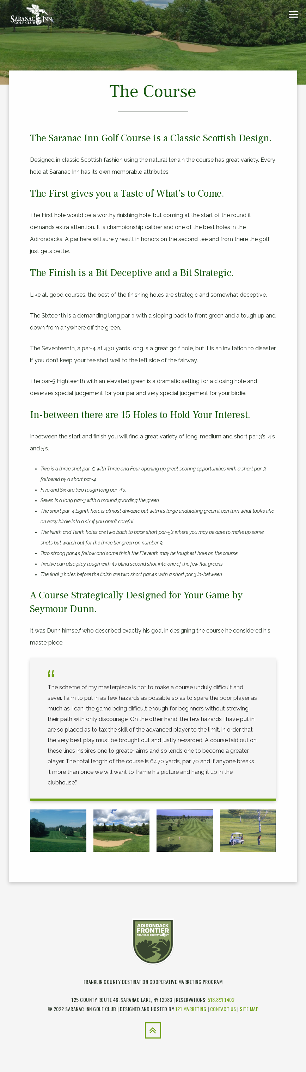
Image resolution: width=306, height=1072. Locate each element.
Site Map (249, 1008)
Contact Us (223, 1008)
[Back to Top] (153, 1030)
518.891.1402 (221, 999)
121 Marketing (191, 1008)
